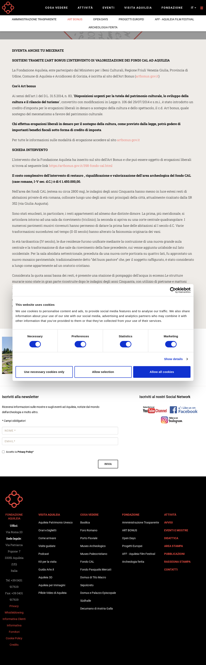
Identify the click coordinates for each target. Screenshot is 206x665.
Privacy (14, 606)
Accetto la (18, 452)
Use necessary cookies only (44, 372)
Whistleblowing (14, 612)
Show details (173, 359)
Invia (108, 464)
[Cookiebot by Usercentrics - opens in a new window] (173, 290)
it (193, 7)
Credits (14, 644)
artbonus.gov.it (147, 76)
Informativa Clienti (14, 619)
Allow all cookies (162, 372)
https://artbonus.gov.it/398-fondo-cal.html (80, 165)
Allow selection (103, 372)
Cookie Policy (14, 638)
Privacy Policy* (26, 452)
